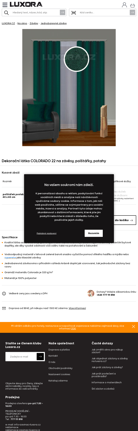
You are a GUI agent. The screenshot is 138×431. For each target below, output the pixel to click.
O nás (52, 362)
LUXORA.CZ (8, 23)
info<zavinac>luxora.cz (27, 424)
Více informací (77, 308)
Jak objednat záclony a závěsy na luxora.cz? (110, 360)
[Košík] (132, 5)
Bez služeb (118, 191)
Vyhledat (62, 12)
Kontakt (53, 356)
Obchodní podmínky (60, 368)
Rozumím (93, 233)
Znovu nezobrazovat (133, 326)
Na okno (22, 23)
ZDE (73, 328)
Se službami (118, 195)
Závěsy (34, 23)
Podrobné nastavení (46, 233)
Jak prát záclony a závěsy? (107, 367)
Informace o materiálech (107, 382)
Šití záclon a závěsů (103, 389)
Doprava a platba (59, 349)
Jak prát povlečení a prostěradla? (104, 375)
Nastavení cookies (59, 374)
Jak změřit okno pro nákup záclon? (107, 351)
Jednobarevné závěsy (54, 23)
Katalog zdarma (58, 380)
